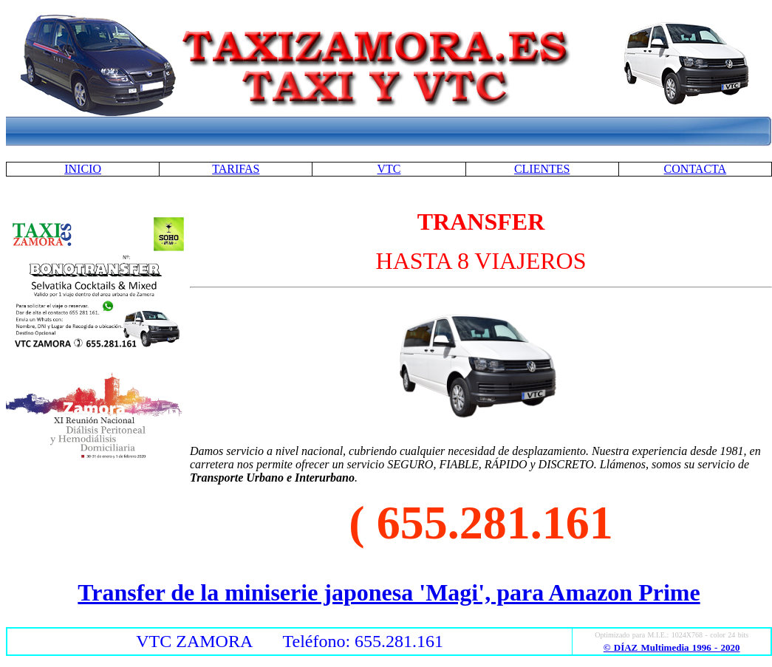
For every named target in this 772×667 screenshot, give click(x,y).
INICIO (82, 169)
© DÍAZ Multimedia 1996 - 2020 (672, 647)
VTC (388, 169)
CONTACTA (695, 169)
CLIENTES (542, 169)
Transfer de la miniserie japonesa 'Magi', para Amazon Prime (389, 592)
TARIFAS (235, 169)
